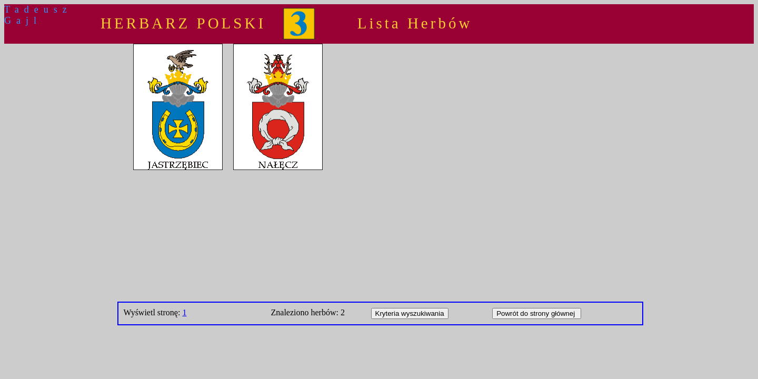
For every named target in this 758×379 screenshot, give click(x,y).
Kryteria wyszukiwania (409, 313)
